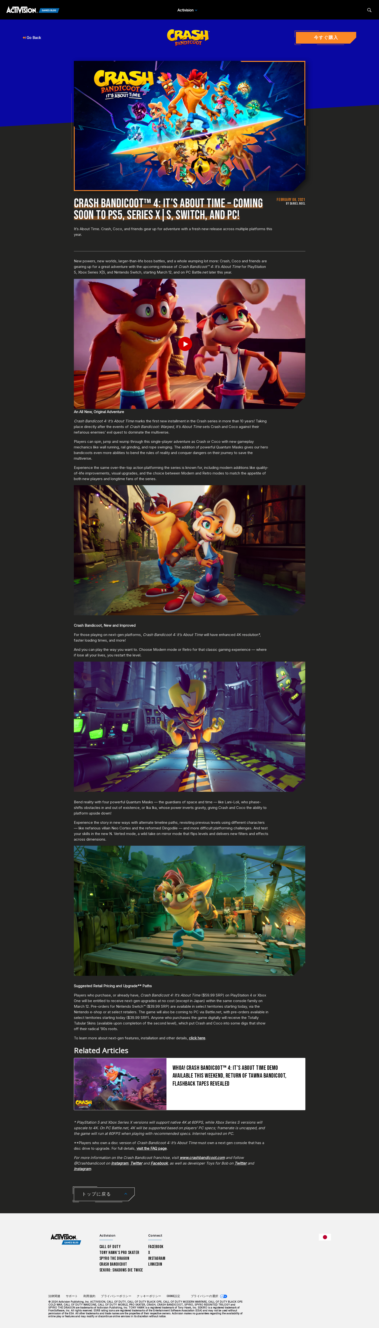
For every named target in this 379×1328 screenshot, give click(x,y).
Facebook (156, 1246)
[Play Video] (189, 344)
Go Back (32, 37)
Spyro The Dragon (114, 1258)
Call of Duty (110, 1246)
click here (197, 1038)
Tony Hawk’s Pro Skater (119, 1252)
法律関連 (54, 1296)
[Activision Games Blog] (33, 10)
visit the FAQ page (151, 1148)
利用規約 (89, 1296)
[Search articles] (369, 10)
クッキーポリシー (149, 1296)
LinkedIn (155, 1264)
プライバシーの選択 (204, 1296)
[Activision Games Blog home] (66, 1239)
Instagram (156, 1258)
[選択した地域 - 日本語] (325, 1237)
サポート (72, 1296)
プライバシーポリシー (116, 1296)
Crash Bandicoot (113, 1264)
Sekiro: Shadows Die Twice (121, 1270)
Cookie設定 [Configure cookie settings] (173, 1296)
